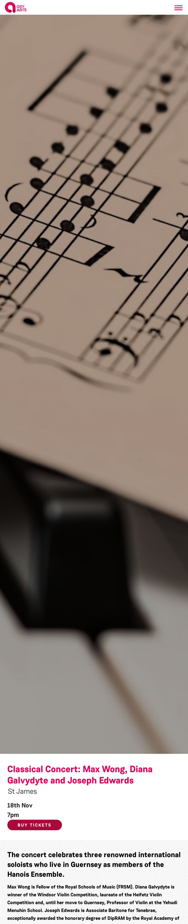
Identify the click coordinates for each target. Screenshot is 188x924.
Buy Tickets (35, 825)
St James (22, 791)
